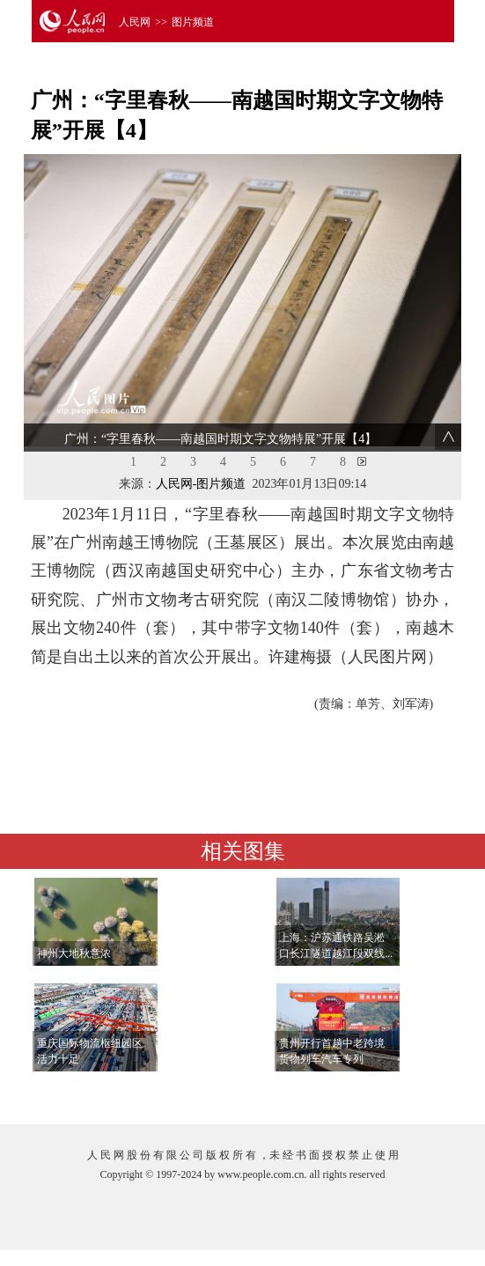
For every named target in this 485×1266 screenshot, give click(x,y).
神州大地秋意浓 (74, 953)
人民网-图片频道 (201, 483)
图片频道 (193, 22)
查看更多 (405, 1093)
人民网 (135, 22)
